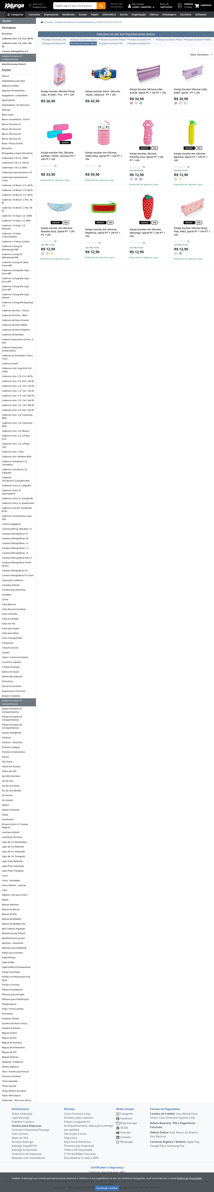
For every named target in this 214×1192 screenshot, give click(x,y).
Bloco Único (8, 114)
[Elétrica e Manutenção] (154, 14)
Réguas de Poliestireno (13, 1047)
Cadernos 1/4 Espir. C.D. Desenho (14, 227)
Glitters (5, 804)
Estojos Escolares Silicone (109, 21)
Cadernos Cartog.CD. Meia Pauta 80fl (15, 264)
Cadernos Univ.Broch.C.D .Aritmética (14, 463)
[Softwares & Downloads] (201, 14)
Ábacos (5, 75)
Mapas (5, 899)
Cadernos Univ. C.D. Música (15, 430)
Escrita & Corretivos (11, 686)
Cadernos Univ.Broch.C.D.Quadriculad (15, 479)
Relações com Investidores (28, 1158)
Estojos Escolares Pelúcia (169, 39)
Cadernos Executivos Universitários (12, 349)
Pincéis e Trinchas (11, 984)
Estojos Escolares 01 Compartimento (12, 58)
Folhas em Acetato (11, 766)
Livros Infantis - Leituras (14, 885)
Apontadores (8, 100)
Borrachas (7, 33)
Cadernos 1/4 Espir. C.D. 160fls (17, 215)
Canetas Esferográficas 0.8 (15, 538)
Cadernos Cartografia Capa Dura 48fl (15, 272)
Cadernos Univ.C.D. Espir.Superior (11, 492)
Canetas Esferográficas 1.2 (15, 548)
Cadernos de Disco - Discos (15, 310)
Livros (5, 875)
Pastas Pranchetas (11, 971)
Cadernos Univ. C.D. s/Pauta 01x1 (16, 437)
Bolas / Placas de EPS (12, 143)
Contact (6, 652)
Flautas (5, 756)
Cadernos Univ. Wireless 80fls (16, 456)
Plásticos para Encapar (13, 994)
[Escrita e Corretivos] (124, 14)
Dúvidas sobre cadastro (78, 1118)
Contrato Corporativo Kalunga (30, 1130)
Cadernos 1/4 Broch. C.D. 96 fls (17, 194)
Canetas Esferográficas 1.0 (15, 543)
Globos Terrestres (11, 809)
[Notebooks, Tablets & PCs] (68, 14)
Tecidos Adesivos (10, 1066)
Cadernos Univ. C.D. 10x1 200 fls (18, 395)
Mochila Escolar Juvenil (13, 938)
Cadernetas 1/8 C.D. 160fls (15, 157)
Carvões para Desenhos (14, 589)
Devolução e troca (75, 1134)
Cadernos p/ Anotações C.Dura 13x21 (17, 357)
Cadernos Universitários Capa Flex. (17, 517)
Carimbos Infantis (11, 585)
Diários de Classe (10, 671)
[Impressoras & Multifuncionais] (51, 14)
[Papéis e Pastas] (94, 14)
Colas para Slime (10, 633)
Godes (5, 814)
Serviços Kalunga (22, 1142)
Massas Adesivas (10, 904)
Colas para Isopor (10, 628)
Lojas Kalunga (20, 1118)
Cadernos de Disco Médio (14, 324)
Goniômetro (8, 819)
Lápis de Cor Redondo (13, 846)
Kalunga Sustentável (24, 1150)
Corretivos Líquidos (11, 662)
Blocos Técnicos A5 (11, 138)
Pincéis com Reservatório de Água (16, 978)
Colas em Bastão (10, 618)
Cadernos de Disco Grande (15, 320)
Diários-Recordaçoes (12, 676)
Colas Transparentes (12, 637)
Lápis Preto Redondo (12, 861)
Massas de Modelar (11, 918)
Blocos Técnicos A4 (11, 133)
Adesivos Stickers (10, 85)
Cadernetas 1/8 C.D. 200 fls (15, 162)
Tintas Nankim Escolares (14, 1090)
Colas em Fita (8, 623)
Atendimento (116, 6)
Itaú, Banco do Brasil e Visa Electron (174, 1134)
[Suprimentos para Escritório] (185, 14)
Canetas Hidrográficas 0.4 (15, 51)
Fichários (6, 737)
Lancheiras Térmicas (12, 837)
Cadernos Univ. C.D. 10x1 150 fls (18, 385)
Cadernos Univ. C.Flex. (13, 451)
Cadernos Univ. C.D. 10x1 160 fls (16, 45)
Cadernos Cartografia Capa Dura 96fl (15, 288)
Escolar (49, 22)
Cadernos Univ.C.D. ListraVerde (17, 498)
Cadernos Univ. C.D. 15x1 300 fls (18, 405)
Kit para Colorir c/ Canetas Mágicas (15, 826)
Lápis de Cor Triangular (13, 856)
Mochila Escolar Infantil (14, 64)
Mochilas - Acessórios (12, 942)
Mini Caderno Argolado (13, 928)
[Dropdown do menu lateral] (18, 21)
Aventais (6, 109)
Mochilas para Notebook (14, 947)
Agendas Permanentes (13, 90)
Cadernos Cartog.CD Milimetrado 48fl (12, 248)
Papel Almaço (8, 957)
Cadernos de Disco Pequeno (16, 329)
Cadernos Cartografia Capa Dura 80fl (15, 280)
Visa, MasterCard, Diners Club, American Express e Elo (174, 1116)
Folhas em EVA (9, 771)
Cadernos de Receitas (12, 334)
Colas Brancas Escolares (14, 609)
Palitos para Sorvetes (12, 952)
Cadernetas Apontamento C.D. (17, 172)
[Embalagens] (169, 14)
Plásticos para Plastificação (15, 999)
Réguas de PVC (9, 1052)
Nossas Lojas (116, 3)
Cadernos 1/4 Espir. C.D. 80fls (16, 220)
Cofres (5, 599)
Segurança (70, 1138)
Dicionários (7, 681)
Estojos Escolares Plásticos (84, 39)
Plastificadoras (9, 1004)
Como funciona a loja (77, 1114)
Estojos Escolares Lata (54, 39)
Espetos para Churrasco (14, 690)
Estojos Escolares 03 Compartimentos (12, 718)
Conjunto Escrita (10, 647)
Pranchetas (7, 1013)
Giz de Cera (7, 780)
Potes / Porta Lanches (13, 1008)
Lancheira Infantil (10, 832)
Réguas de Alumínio (12, 1042)
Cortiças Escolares (11, 666)
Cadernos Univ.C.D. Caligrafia (16, 485)
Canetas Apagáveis (11, 523)
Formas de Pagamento (165, 1109)
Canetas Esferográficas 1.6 (15, 552)
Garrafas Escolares (11, 775)
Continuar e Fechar (107, 1188)
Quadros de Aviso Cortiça (14, 1023)
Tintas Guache (9, 1085)
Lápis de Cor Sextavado (13, 851)
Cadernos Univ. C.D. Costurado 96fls (17, 424)
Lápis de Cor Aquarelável (14, 841)
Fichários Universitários (13, 751)
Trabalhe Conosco (23, 1122)
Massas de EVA (9, 914)
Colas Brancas (9, 604)
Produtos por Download (79, 1146)
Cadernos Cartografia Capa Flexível (15, 296)
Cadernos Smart (10, 363)
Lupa (4, 889)
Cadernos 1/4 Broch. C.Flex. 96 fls (17, 209)
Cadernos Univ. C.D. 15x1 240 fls (18, 400)
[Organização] (139, 14)
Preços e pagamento (77, 1122)
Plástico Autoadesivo (12, 989)
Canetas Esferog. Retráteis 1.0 (17, 528)
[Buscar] (101, 5)
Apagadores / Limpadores (15, 95)
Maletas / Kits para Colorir (15, 894)
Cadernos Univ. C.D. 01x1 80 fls (17, 38)
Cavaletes (6, 594)
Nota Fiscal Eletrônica (77, 1142)
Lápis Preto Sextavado (13, 866)
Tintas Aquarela (9, 1081)
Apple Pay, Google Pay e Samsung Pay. (175, 1144)
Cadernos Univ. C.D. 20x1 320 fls (18, 410)
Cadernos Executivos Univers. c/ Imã (18, 341)
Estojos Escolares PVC (139, 39)
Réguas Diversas (10, 1056)
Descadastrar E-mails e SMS (81, 1158)
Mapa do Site (20, 1138)
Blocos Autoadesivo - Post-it (16, 119)
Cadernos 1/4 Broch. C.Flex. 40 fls (17, 201)
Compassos (7, 642)
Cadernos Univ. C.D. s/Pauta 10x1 (16, 445)
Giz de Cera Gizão (10, 785)
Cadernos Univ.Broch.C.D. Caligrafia (14, 471)
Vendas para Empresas (27, 1126)
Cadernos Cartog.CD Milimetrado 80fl (12, 256)
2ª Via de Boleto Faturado (80, 1154)
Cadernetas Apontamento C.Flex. (15, 179)
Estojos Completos (11, 695)
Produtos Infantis (10, 1018)
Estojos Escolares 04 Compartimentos (12, 726)
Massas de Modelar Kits (14, 923)
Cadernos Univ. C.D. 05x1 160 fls (18, 381)
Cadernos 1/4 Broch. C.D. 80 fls (17, 190)
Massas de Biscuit (11, 909)
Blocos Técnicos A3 (11, 129)
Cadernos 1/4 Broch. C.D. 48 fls (17, 185)
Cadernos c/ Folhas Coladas (15, 241)
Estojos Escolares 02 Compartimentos (12, 710)
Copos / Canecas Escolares (15, 657)
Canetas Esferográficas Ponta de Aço (16, 564)
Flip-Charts (7, 761)
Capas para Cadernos (12, 580)
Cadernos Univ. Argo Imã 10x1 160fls (17, 370)
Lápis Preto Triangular (13, 870)
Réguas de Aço (9, 1037)
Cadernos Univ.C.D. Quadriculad (18, 503)
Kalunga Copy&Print (24, 1146)
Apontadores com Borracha (15, 104)
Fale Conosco (20, 1134)
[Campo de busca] (75, 5)
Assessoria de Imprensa (27, 1154)
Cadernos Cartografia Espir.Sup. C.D (17, 304)
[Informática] (109, 14)
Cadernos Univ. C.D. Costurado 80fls (17, 416)
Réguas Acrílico (9, 1032)
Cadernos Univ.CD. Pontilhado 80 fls (17, 509)
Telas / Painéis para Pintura (15, 1071)
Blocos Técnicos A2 (11, 124)
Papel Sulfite (8, 962)
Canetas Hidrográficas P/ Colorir (18, 575)
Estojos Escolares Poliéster (197, 39)
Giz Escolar (7, 795)
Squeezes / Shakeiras (12, 1061)
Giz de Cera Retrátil (11, 790)
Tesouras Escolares (11, 1076)
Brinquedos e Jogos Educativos (17, 153)
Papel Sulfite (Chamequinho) (16, 967)
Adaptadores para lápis (13, 80)
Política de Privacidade (78, 1150)
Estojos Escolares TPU (111, 43)
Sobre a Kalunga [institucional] (22, 1114)
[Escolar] (83, 14)
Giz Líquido (7, 800)
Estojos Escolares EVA (54, 43)
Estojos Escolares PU (139, 43)
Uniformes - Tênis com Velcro (16, 1100)
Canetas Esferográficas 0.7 (15, 533)
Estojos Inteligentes (12, 732)
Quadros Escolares (11, 1028)
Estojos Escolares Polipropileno (112, 39)
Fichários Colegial (10, 747)
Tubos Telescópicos (11, 1095)
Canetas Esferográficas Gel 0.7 (17, 557)
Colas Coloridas (9, 613)
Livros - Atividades (11, 880)
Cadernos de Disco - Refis (14, 315)
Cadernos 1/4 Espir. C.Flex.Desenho (11, 235)
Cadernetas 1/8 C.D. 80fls (14, 167)
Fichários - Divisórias (12, 742)
